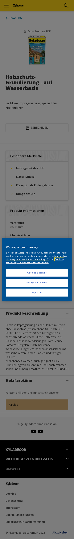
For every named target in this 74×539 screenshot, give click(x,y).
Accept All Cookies (36, 282)
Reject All (37, 292)
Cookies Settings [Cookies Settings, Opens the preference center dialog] (37, 272)
